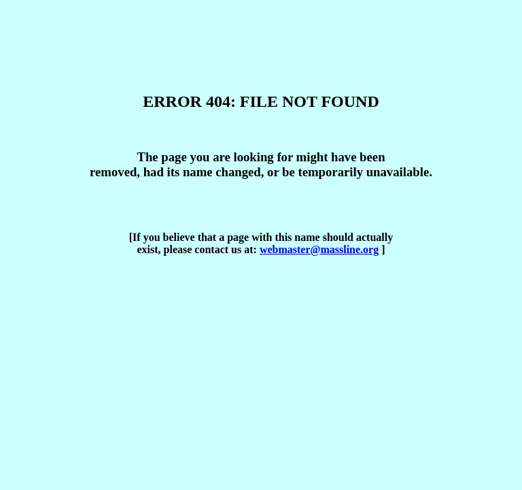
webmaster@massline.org (319, 249)
